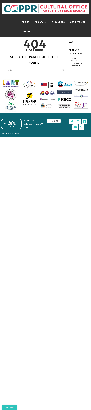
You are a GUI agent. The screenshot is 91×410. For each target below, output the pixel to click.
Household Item (76, 63)
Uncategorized (76, 66)
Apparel (74, 58)
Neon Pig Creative (14, 133)
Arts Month (75, 61)
